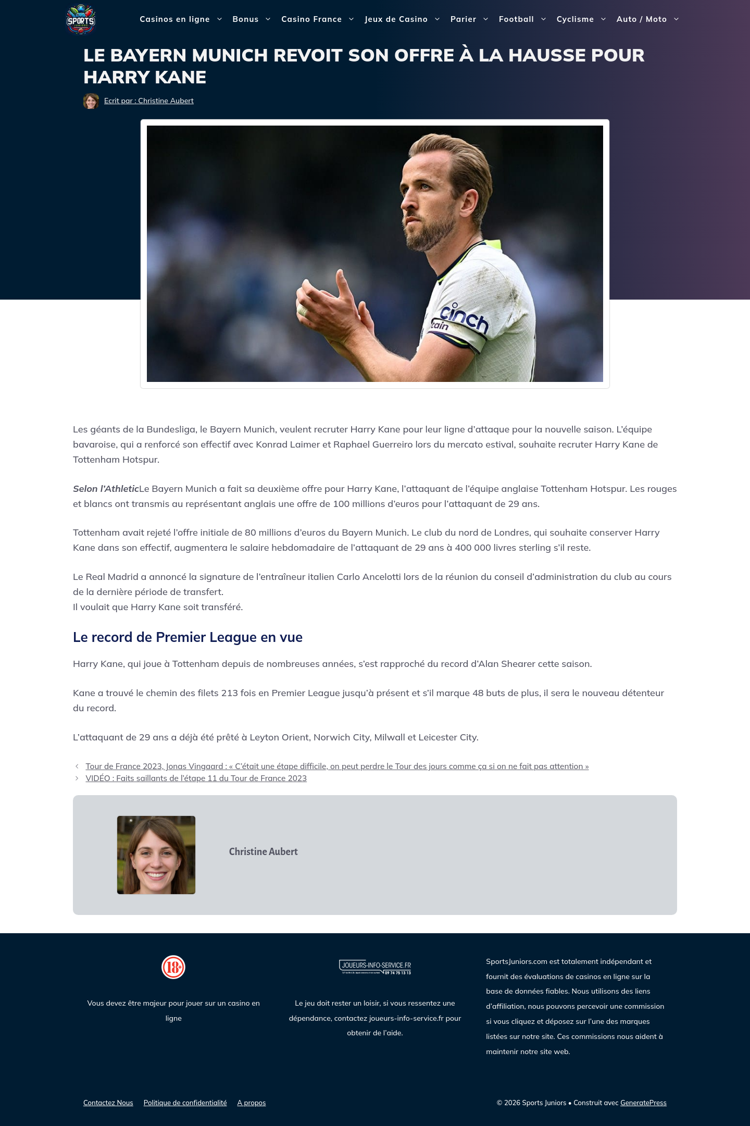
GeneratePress (643, 1102)
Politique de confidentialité (185, 1102)
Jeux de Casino (405, 19)
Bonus (255, 19)
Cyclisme (584, 19)
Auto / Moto (651, 19)
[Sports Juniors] (80, 18)
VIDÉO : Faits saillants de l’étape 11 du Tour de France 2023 (196, 778)
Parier (472, 19)
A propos (252, 1102)
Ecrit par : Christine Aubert (149, 100)
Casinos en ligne (184, 19)
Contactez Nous (108, 1102)
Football (525, 19)
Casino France (320, 19)
